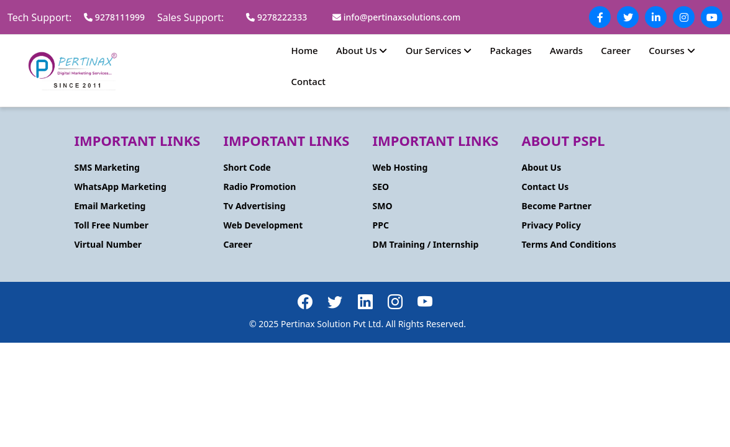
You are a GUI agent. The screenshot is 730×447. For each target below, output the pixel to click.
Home (304, 50)
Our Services (439, 50)
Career (616, 50)
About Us (362, 50)
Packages (511, 50)
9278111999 (114, 17)
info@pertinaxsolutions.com (396, 17)
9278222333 (276, 17)
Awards (566, 50)
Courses (672, 50)
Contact (308, 81)
